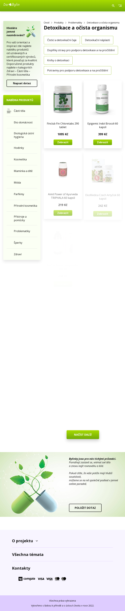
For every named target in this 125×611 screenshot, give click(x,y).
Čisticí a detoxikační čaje (61, 40)
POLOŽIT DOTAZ (85, 508)
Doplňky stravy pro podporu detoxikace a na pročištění (81, 50)
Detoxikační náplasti (97, 40)
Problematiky (75, 22)
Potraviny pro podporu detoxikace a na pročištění (77, 70)
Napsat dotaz (22, 83)
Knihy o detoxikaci (58, 60)
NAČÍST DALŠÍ (83, 434)
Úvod (46, 22)
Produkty (58, 22)
